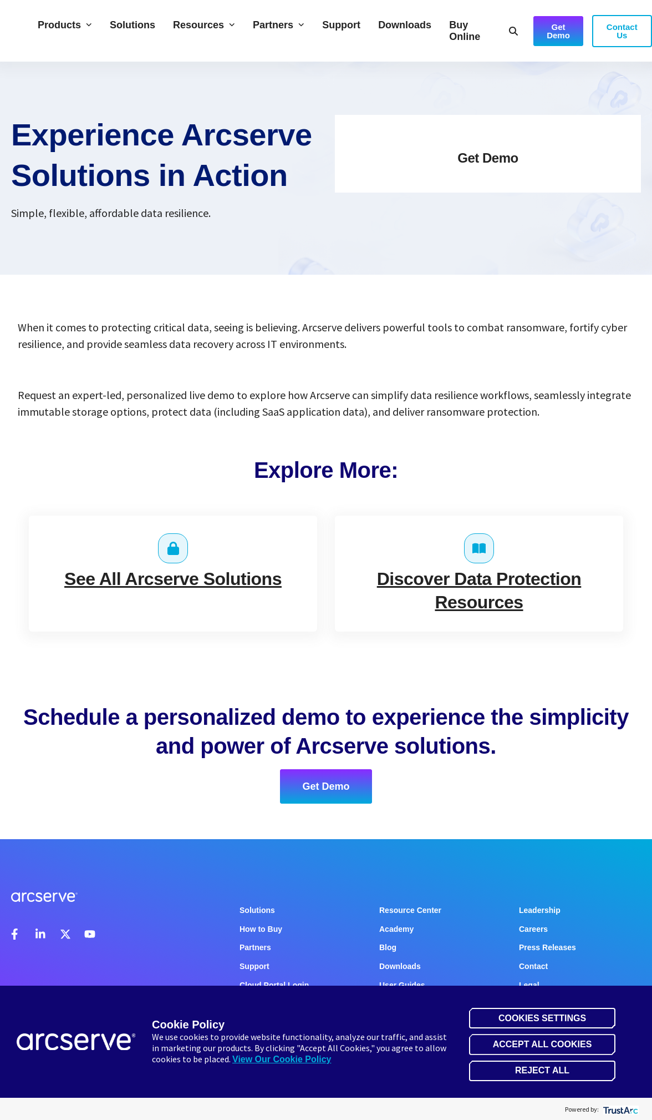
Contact (533, 966)
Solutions (132, 25)
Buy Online (464, 30)
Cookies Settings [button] (542, 1018)
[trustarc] (619, 1109)
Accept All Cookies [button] (542, 1044)
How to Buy (261, 929)
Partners (278, 25)
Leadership (540, 910)
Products (65, 25)
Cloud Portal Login (274, 985)
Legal (529, 985)
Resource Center (410, 910)
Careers (533, 929)
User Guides (402, 985)
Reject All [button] (542, 1070)
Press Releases (547, 947)
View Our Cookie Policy (281, 1059)
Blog (387, 947)
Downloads (404, 25)
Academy (396, 929)
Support (341, 25)
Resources (204, 25)
